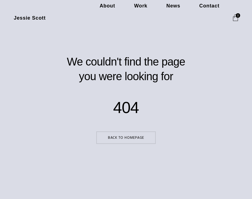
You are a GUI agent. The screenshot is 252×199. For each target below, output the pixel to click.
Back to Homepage (126, 138)
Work (171, 18)
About (150, 18)
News (192, 18)
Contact (215, 18)
